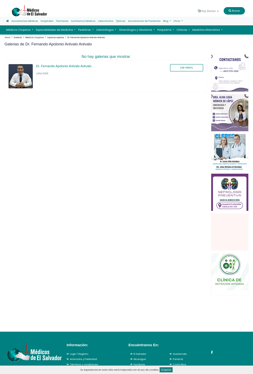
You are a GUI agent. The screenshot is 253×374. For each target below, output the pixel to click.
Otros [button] (177, 21)
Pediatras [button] (84, 30)
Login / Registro (79, 354)
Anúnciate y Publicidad (83, 359)
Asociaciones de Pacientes (144, 21)
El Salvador (140, 354)
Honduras (139, 364)
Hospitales (47, 21)
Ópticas (120, 21)
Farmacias (62, 21)
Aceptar (166, 369)
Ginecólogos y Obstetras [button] (136, 30)
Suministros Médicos (83, 21)
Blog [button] (166, 21)
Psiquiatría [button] (164, 30)
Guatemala (180, 354)
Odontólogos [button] (105, 30)
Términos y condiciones (84, 364)
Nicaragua (140, 359)
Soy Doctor (208, 11)
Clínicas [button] (182, 30)
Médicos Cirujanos (34, 37)
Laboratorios (105, 21)
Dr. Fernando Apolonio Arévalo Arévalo (86, 37)
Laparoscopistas (55, 37)
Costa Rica (179, 364)
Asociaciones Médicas (24, 21)
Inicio (7, 37)
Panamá (178, 359)
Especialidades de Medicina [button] (55, 30)
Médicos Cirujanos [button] (18, 30)
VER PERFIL (186, 67)
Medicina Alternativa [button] (206, 30)
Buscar (234, 10)
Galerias (18, 37)
